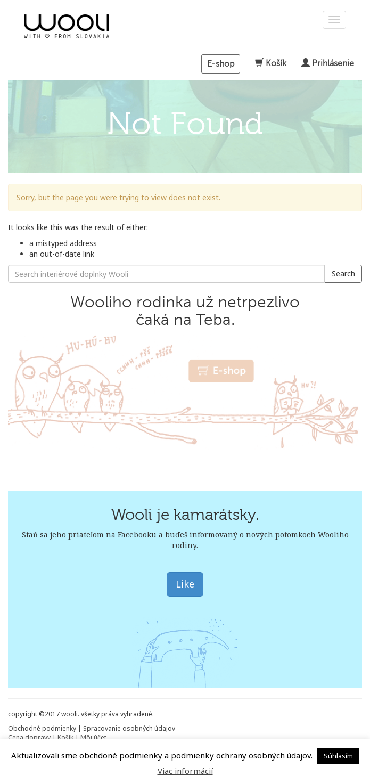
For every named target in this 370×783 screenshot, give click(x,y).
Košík (272, 63)
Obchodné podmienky (42, 728)
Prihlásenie (327, 63)
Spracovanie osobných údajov (129, 728)
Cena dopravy (29, 737)
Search (343, 273)
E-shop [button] (220, 64)
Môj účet (93, 737)
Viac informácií (185, 770)
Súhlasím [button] (338, 756)
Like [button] (185, 583)
